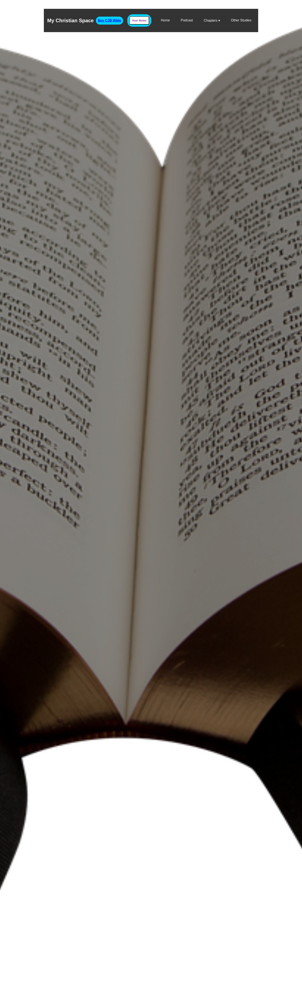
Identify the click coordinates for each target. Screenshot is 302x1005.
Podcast (187, 20)
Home (165, 20)
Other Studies (241, 20)
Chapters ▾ (212, 20)
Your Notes (139, 20)
